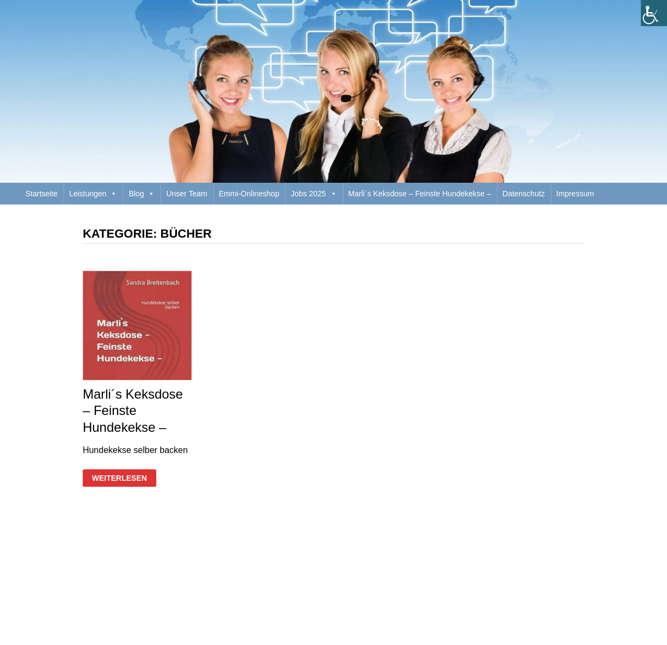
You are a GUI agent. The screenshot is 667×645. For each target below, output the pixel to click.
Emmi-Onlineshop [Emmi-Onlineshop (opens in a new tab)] (249, 193)
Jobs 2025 (314, 193)
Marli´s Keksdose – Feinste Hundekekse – (419, 193)
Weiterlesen (119, 478)
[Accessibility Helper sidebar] (654, 13)
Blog (141, 193)
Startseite (42, 193)
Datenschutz (524, 193)
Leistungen (93, 193)
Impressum (575, 193)
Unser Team (186, 193)
